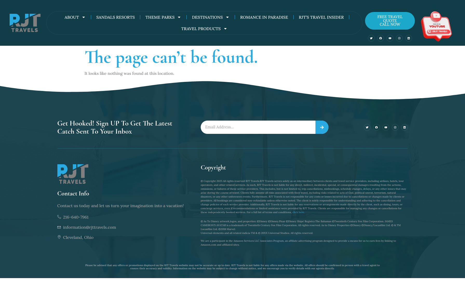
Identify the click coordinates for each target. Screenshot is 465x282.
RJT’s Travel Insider (321, 17)
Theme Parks (163, 17)
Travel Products (204, 28)
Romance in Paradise (264, 17)
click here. (298, 212)
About (75, 17)
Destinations (210, 17)
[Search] (321, 127)
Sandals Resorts (115, 17)
